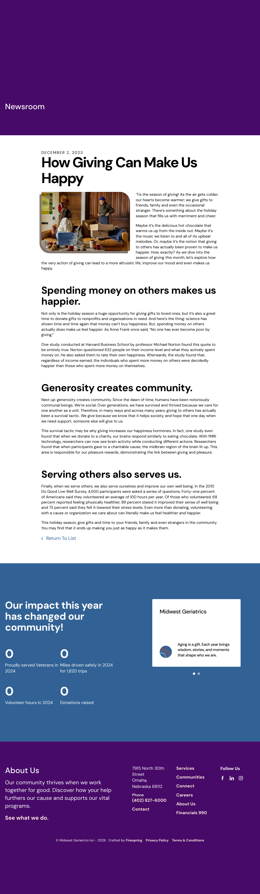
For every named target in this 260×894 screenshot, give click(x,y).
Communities (190, 777)
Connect (185, 785)
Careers (184, 794)
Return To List (60, 538)
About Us (186, 803)
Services (185, 768)
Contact (140, 809)
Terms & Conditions (188, 840)
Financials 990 (191, 812)
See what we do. (26, 817)
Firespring (134, 840)
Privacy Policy (157, 840)
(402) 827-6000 (149, 800)
